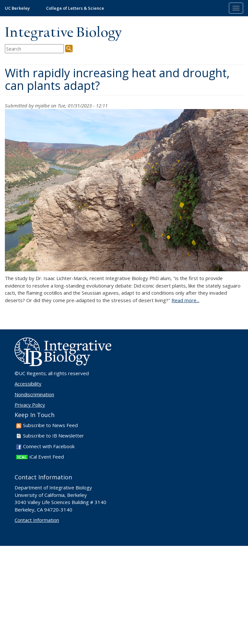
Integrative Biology (63, 33)
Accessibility (28, 383)
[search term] (34, 49)
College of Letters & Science (75, 8)
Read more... (185, 300)
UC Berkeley (17, 8)
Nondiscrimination (34, 394)
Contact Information (37, 520)
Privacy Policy (30, 404)
